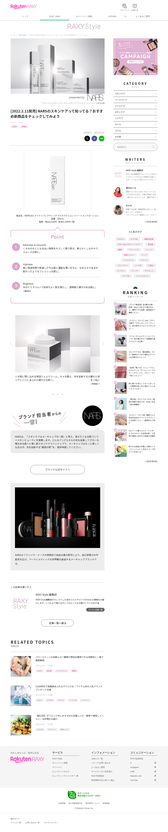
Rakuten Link (135, 776)
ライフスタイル (62, 671)
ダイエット (52, 729)
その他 (21, 122)
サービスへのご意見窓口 (101, 771)
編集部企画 (148, 239)
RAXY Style (54, 16)
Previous (12, 343)
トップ (25, 16)
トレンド (149, 249)
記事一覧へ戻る (57, 623)
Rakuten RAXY (24, 6)
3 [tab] (62, 394)
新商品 (24, 126)
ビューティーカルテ (60, 771)
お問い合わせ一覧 (33, 823)
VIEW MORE (151, 221)
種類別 (74, 671)
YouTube (134, 780)
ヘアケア (119, 118)
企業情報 (61, 803)
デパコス (61, 700)
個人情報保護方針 (75, 803)
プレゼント (85, 700)
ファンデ (134, 270)
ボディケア (120, 112)
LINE (132, 771)
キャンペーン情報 (84, 16)
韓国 (120, 249)
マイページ (57, 767)
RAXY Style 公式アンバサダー (129, 244)
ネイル (118, 124)
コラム (118, 130)
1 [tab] (53, 394)
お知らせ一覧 (97, 759)
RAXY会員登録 (136, 759)
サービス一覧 (16, 823)
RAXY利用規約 (97, 776)
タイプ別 (125, 276)
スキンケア (120, 93)
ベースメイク (121, 99)
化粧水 (14, 126)
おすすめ (50, 700)
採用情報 (106, 803)
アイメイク (120, 105)
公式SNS (112, 16)
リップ (144, 255)
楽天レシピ (64, 729)
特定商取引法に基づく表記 (102, 780)
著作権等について (92, 803)
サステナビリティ (51, 823)
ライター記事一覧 (95, 609)
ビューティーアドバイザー (63, 776)
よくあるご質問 (143, 16)
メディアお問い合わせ (100, 763)
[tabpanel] (57, 353)
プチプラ (144, 260)
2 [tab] (57, 394)
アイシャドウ (133, 249)
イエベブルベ (122, 265)
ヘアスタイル (128, 260)
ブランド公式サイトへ (57, 469)
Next (103, 343)
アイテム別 (72, 700)
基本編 (49, 671)
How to (39, 671)
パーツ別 (138, 265)
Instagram (134, 767)
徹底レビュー (129, 255)
